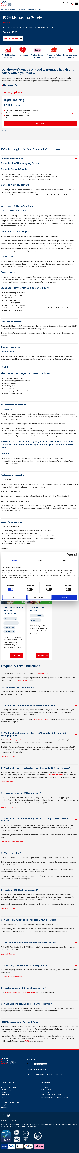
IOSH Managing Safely (34, 9)
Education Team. (43, 673)
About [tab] (65, 560)
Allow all (65, 597)
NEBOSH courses (47, 1090)
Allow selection (39, 597)
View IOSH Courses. (8, 954)
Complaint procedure (9, 1105)
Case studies (5, 1100)
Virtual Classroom (11, 623)
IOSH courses (21, 9)
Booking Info (17, 655)
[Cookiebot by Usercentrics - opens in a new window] (68, 554)
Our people (5, 1092)
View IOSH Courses (8, 756)
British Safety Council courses (51, 1095)
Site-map (4, 1107)
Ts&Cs (27, 1041)
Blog (2, 1097)
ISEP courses (45, 1092)
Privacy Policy (6, 1090)
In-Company (9, 631)
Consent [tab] (14, 560)
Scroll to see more (13, 38)
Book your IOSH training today (12, 842)
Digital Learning (10, 619)
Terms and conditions (9, 1087)
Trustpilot (6, 23)
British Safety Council (8, 9)
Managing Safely (29, 992)
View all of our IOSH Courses (11, 807)
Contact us (5, 1095)
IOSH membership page (54, 775)
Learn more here (7, 782)
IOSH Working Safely (37, 609)
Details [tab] (39, 560)
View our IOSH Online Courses (12, 977)
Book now (40, 123)
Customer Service (21, 680)
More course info (9, 85)
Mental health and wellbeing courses (54, 1097)
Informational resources (10, 1102)
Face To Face (9, 627)
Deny (14, 597)
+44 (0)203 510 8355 (37, 1064)
